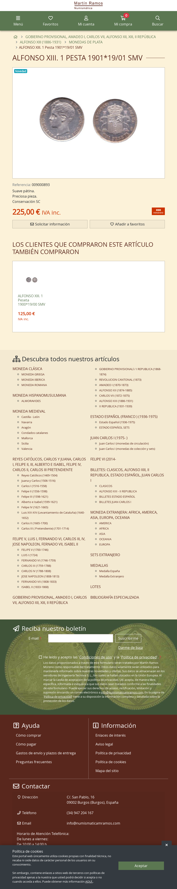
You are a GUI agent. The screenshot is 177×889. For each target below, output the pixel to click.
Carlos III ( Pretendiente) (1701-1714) (45, 528)
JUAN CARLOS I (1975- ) (109, 437)
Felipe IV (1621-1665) (34, 507)
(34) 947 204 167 (80, 812)
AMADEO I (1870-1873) (113, 385)
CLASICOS (105, 486)
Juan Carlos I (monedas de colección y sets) (127, 449)
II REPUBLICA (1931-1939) (115, 406)
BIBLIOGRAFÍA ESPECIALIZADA (114, 597)
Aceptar (141, 865)
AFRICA (104, 528)
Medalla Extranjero (111, 576)
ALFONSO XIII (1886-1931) (116, 401)
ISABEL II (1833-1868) (35, 587)
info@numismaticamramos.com (122, 692)
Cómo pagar (26, 744)
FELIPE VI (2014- (103, 459)
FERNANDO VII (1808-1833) (39, 582)
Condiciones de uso (95, 657)
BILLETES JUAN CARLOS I (115, 502)
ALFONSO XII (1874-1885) (115, 390)
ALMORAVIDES (31, 401)
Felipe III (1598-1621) (34, 497)
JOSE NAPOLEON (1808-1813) (40, 576)
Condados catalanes (34, 433)
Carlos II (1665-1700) (34, 523)
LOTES (95, 586)
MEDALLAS (99, 565)
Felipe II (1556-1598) (34, 491)
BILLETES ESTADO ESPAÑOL (117, 497)
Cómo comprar (28, 735)
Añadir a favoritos (127, 224)
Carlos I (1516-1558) (34, 486)
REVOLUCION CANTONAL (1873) (120, 380)
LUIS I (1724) (29, 555)
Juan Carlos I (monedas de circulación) (124, 443)
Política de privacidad (139, 657)
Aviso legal (104, 744)
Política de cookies (110, 761)
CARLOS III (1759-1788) (36, 566)
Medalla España (109, 571)
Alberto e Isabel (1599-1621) (39, 502)
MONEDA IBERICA (33, 380)
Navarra (26, 422)
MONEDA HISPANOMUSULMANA (39, 395)
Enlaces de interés (110, 735)
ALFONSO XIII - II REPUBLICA (118, 491)
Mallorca (27, 438)
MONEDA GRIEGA (32, 374)
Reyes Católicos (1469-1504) (39, 475)
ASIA (102, 534)
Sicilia (25, 443)
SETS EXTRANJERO (105, 554)
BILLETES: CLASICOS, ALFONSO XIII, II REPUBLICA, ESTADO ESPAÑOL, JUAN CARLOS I (127, 475)
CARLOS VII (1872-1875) (114, 396)
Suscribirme (128, 638)
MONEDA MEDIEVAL (29, 411)
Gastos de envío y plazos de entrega (46, 753)
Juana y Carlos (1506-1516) (38, 481)
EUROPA (104, 544)
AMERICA (105, 523)
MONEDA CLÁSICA (27, 368)
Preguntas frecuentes (34, 761)
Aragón (26, 427)
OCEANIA (105, 539)
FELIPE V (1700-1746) (34, 550)
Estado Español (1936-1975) (117, 422)
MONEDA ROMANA (34, 385)
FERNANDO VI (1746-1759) (38, 560)
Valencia (26, 449)
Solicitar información (50, 224)
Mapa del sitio (107, 770)
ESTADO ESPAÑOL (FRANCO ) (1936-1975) (124, 416)
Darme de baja (130, 647)
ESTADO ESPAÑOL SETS (114, 427)
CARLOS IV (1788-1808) (36, 571)
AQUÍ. (89, 881)
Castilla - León (30, 417)
